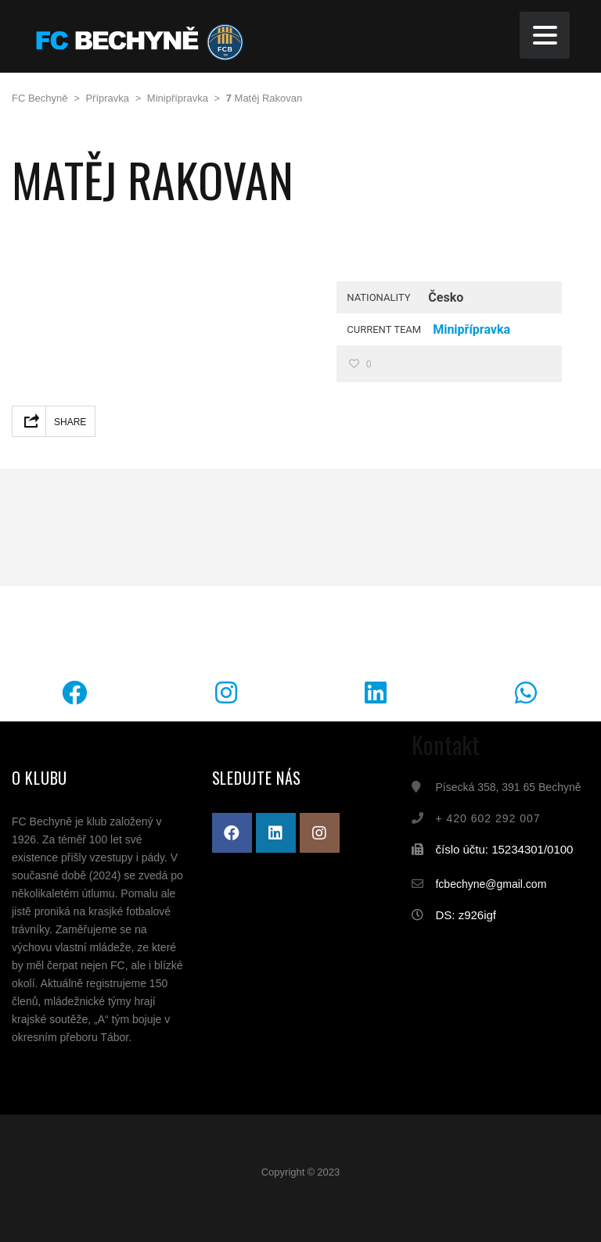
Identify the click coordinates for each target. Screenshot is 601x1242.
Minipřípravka (471, 329)
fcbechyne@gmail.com (490, 884)
